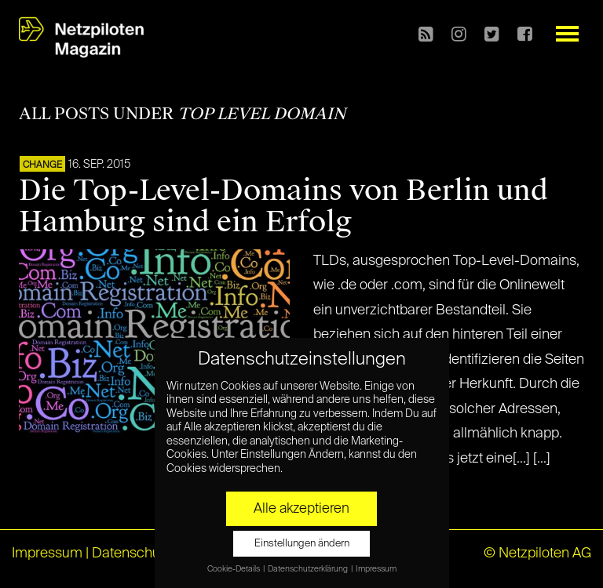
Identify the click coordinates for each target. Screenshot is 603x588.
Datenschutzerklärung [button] (308, 569)
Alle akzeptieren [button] (301, 509)
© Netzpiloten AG (537, 553)
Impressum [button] (376, 569)
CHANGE (42, 165)
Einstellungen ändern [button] (301, 544)
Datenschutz (131, 553)
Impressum (47, 553)
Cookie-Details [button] (234, 569)
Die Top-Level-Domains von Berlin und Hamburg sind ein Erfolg (283, 206)
